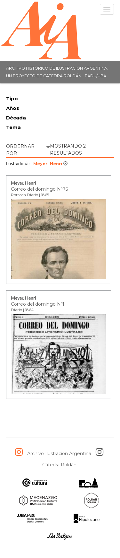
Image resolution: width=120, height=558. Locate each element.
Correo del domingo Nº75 (39, 189)
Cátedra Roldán (59, 465)
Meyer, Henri (50, 163)
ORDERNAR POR (28, 149)
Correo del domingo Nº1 (37, 304)
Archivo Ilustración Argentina (59, 453)
